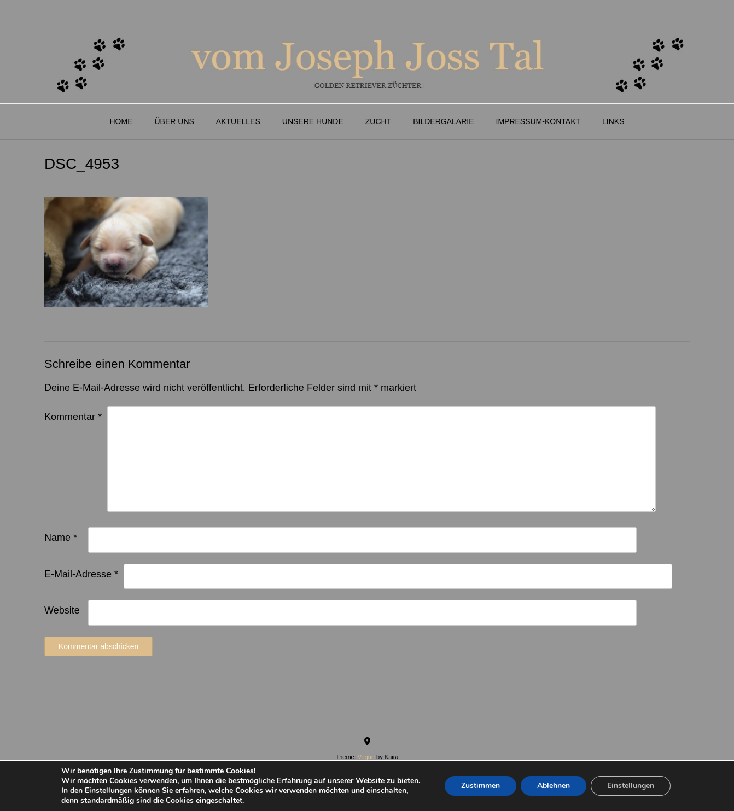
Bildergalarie (443, 121)
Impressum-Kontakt (538, 121)
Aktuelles (238, 121)
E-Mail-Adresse (81, 574)
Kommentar (73, 416)
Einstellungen (108, 791)
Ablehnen (553, 785)
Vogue (366, 757)
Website (62, 610)
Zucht (378, 121)
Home (120, 121)
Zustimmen (480, 785)
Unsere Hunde (312, 121)
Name (60, 537)
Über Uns (174, 121)
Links (613, 121)
